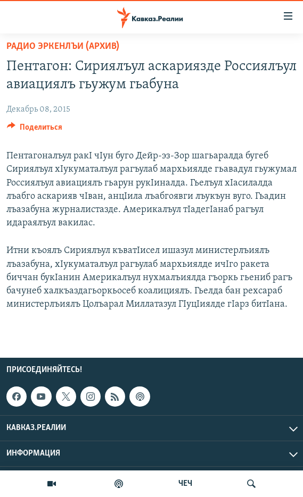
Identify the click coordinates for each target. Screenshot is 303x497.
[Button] (34, 130)
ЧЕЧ (185, 483)
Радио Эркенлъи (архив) (62, 46)
